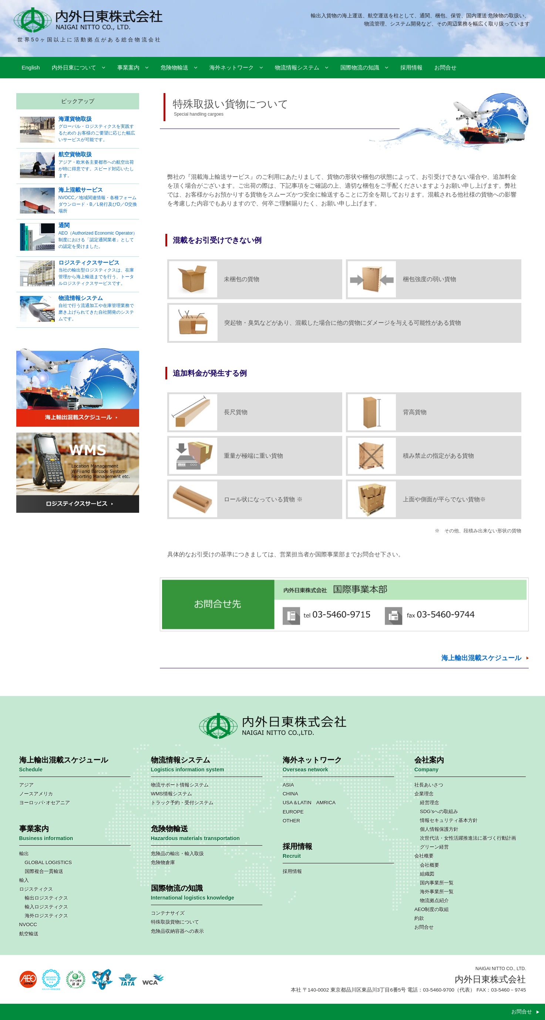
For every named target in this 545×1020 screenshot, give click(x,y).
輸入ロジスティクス (46, 907)
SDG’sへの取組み (439, 811)
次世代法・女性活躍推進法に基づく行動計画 (468, 838)
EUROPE (293, 812)
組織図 (427, 874)
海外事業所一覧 (437, 891)
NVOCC (28, 924)
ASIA (288, 785)
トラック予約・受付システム (182, 802)
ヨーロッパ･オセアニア (44, 802)
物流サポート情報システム (180, 785)
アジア (26, 785)
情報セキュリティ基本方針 (449, 820)
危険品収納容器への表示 (177, 931)
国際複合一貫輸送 (44, 871)
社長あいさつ (428, 785)
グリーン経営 (434, 847)
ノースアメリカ (36, 793)
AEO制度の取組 (431, 909)
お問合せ (424, 927)
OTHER (291, 820)
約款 (419, 918)
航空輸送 (28, 934)
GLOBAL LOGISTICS (48, 862)
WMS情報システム (171, 793)
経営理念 (429, 802)
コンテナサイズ (168, 913)
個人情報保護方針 (439, 829)
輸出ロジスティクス (46, 898)
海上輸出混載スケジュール (481, 658)
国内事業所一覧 (437, 883)
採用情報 (292, 871)
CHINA (290, 793)
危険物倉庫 (163, 862)
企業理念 (424, 793)
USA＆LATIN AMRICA (309, 802)
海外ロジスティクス (46, 915)
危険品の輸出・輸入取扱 (177, 853)
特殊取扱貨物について (175, 922)
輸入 (24, 880)
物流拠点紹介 (434, 900)
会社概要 (424, 856)
